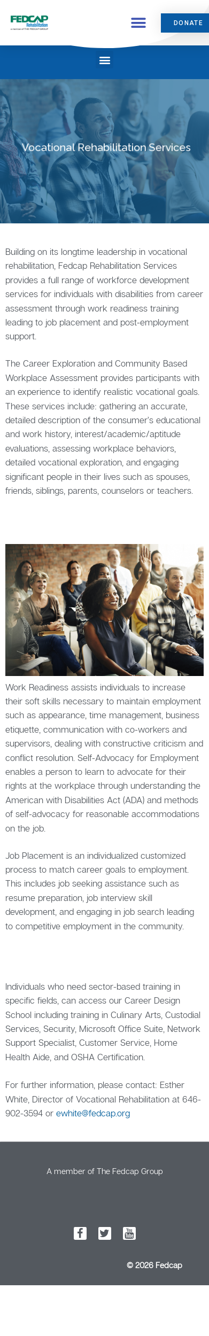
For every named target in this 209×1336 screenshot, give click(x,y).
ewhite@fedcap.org (93, 1113)
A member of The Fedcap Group (105, 1171)
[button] (139, 23)
